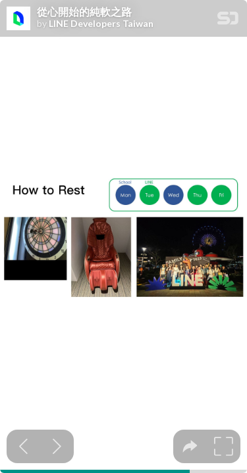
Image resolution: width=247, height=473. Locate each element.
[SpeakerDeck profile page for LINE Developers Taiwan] (18, 19)
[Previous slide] (23, 446)
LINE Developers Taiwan (101, 23)
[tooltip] (190, 446)
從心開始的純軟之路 (84, 12)
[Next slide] (57, 446)
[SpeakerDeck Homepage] (227, 20)
